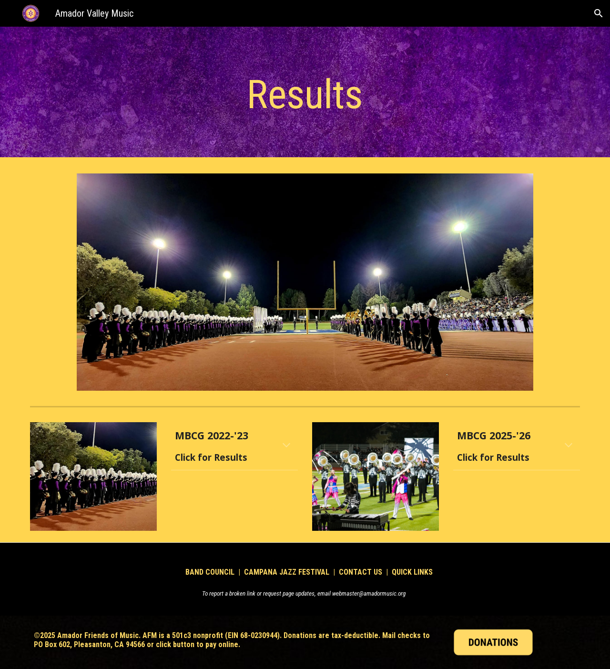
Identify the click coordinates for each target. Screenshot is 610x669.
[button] (598, 13)
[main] (305, 94)
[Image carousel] (305, 282)
